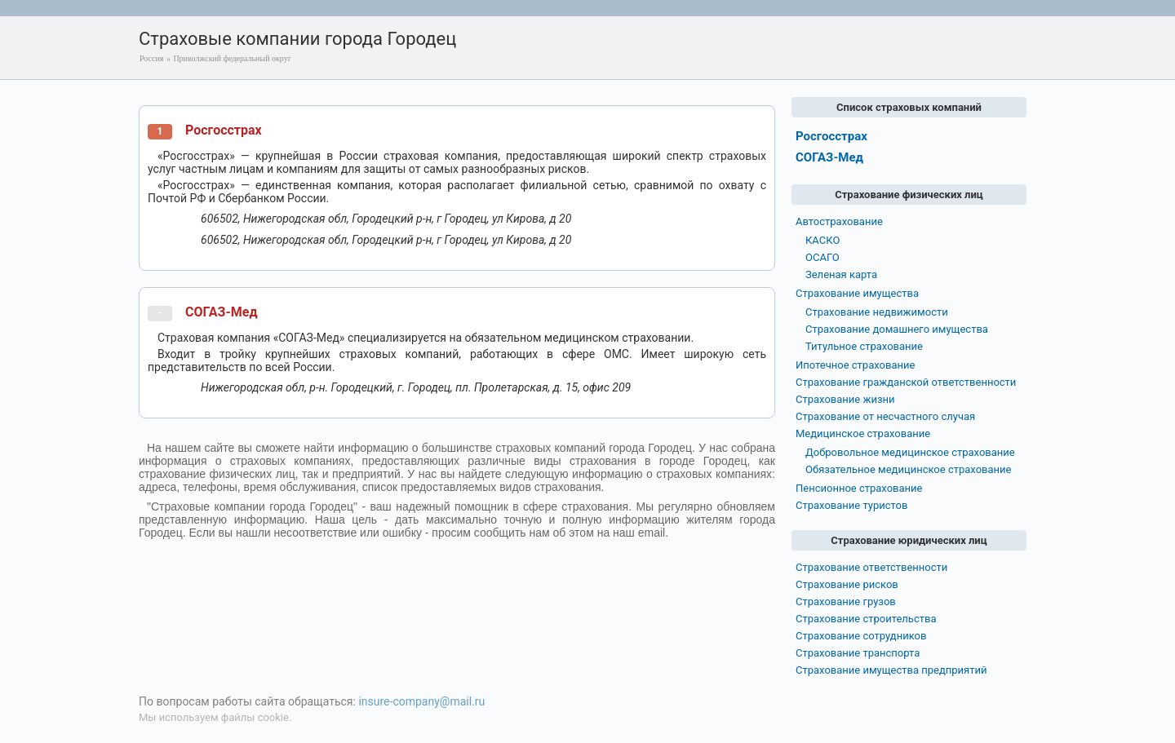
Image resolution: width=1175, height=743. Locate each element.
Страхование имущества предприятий (891, 670)
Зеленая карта (841, 274)
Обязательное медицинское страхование (908, 469)
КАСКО (822, 240)
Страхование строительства (866, 619)
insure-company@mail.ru (421, 701)
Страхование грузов (846, 601)
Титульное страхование (864, 346)
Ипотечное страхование (855, 365)
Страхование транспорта (858, 653)
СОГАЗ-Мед (221, 312)
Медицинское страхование (863, 433)
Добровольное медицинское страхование (910, 452)
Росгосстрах (223, 130)
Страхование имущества (857, 293)
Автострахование (839, 221)
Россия (151, 58)
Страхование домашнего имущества (896, 329)
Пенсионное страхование (859, 488)
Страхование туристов (851, 505)
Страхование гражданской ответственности (906, 382)
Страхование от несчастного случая (885, 416)
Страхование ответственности (871, 567)
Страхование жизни (845, 399)
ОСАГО (822, 257)
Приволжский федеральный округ (231, 58)
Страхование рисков (847, 584)
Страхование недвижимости (876, 312)
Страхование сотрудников (861, 636)
